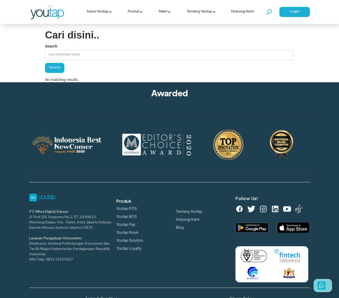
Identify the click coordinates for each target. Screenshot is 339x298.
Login (294, 12)
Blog (180, 227)
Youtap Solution (129, 240)
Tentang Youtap (189, 211)
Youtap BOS (126, 216)
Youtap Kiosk (127, 232)
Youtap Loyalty (129, 248)
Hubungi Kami (242, 12)
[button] (99, 12)
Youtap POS (126, 208)
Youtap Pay (125, 224)
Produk (123, 201)
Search (51, 46)
